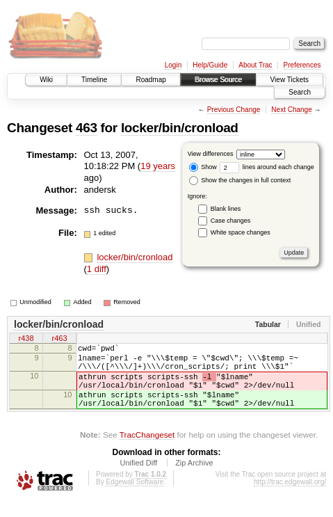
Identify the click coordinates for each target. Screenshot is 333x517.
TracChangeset (147, 451)
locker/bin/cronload (179, 127)
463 (86, 127)
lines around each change (267, 167)
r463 (59, 339)
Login (173, 65)
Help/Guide (210, 65)
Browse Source (218, 79)
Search (300, 92)
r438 (25, 339)
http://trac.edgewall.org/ (290, 498)
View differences (211, 153)
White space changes (240, 232)
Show (203, 167)
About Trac (255, 65)
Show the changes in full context (240, 180)
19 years (157, 166)
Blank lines (226, 208)
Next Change (291, 109)
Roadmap (150, 79)
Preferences (302, 65)
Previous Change (234, 109)
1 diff (96, 269)
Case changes (231, 220)
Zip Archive (194, 479)
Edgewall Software (134, 498)
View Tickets (289, 79)
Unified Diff (138, 479)
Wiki (46, 79)
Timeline (94, 79)
